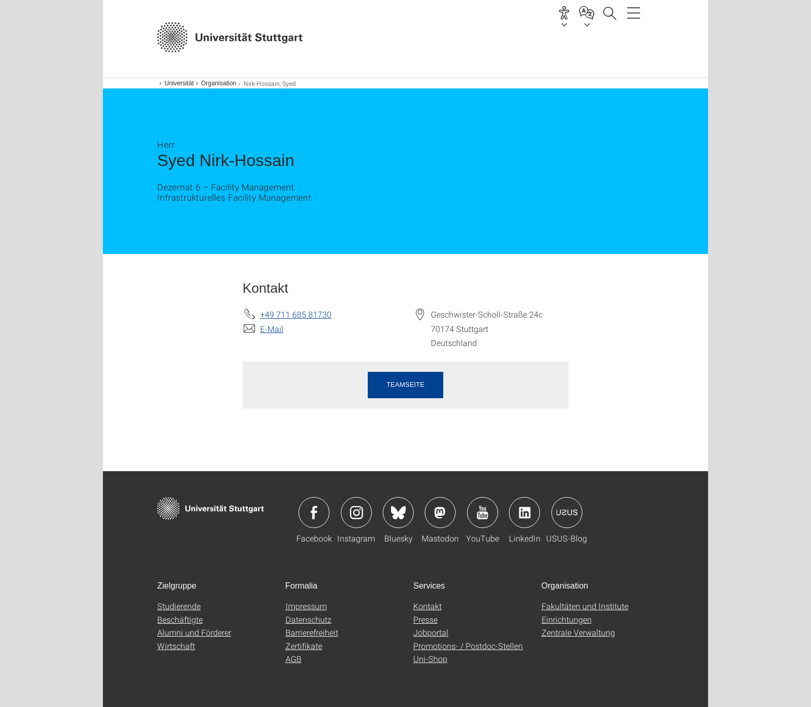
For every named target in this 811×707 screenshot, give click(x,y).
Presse (425, 619)
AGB (294, 658)
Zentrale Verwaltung (578, 632)
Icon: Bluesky (398, 512)
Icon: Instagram (356, 512)
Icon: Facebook (313, 512)
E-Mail (271, 328)
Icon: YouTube (482, 512)
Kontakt (427, 605)
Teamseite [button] (405, 384)
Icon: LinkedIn (524, 512)
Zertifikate (304, 645)
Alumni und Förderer (194, 632)
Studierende (179, 605)
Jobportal (430, 632)
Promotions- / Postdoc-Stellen (468, 645)
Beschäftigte (180, 619)
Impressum (306, 605)
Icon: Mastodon (440, 512)
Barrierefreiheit (312, 632)
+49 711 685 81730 (296, 314)
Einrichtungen (567, 619)
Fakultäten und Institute (585, 605)
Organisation (218, 83)
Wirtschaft (176, 645)
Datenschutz (309, 619)
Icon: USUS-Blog (566, 512)
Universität (179, 83)
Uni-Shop (430, 658)
